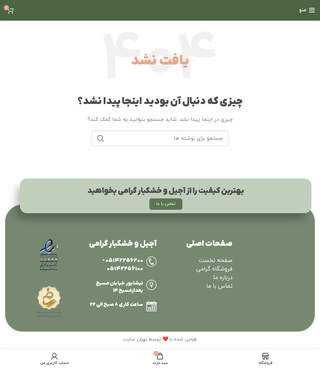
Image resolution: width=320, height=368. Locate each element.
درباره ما (222, 278)
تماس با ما (219, 286)
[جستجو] (160, 138)
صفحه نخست (215, 260)
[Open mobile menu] (307, 10)
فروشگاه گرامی (214, 269)
